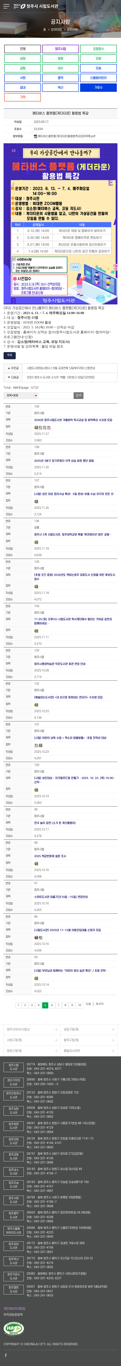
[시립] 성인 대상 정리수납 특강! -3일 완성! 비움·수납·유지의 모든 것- (74, 494)
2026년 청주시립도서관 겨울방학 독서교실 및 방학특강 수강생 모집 (73, 420)
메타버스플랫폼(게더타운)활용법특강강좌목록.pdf (64, 136)
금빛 (22, 68)
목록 (9, 355)
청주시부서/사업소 (18, 1029)
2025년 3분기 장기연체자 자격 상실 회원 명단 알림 (64, 461)
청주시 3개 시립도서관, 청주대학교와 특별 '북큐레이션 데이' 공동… (73, 534)
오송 (98, 68)
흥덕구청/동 (71, 1040)
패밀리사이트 (72, 1051)
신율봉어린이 (98, 78)
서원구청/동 (14, 1040)
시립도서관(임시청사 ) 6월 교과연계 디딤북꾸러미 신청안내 (61, 368)
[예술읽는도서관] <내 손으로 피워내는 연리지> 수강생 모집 (68, 697)
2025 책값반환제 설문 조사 (50, 856)
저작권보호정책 (13, 1315)
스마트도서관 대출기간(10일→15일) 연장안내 (61, 897)
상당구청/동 (71, 1029)
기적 (22, 97)
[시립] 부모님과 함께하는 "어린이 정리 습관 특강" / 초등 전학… (71, 971)
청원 (60, 59)
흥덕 (60, 78)
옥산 (60, 87)
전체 (22, 49)
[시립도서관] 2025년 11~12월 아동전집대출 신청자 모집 (67, 930)
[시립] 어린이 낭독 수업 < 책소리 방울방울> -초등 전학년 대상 (70, 738)
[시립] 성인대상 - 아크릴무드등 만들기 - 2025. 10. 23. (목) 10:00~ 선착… (74, 780)
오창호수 (98, 49)
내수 (60, 68)
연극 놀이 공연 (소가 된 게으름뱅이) (55, 823)
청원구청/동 (14, 1051)
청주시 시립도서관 (67, 6)
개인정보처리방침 (14, 1309)
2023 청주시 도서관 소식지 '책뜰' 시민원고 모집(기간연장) (61, 377)
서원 (22, 78)
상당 (22, 59)
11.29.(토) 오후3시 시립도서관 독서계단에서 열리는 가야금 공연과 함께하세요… (73, 621)
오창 (98, 59)
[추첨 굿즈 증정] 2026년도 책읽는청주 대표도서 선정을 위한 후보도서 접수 (74, 577)
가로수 (98, 87)
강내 (22, 87)
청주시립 (60, 49)
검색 (78, 395)
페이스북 (6, 1355)
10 (79, 1005)
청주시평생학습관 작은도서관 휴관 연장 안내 (59, 664)
